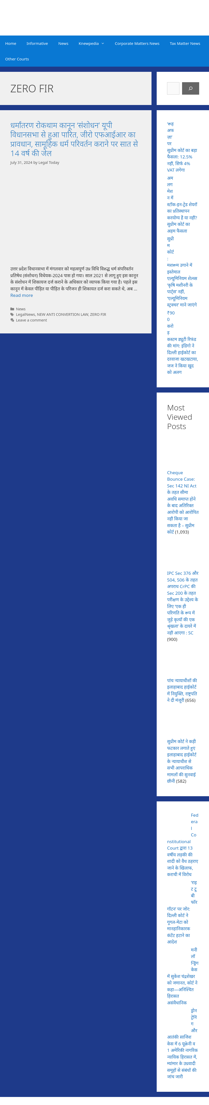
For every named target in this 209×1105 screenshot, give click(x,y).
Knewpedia (94, 43)
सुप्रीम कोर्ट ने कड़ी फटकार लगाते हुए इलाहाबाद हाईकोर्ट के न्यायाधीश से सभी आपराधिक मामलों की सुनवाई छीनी (181, 761)
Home (10, 43)
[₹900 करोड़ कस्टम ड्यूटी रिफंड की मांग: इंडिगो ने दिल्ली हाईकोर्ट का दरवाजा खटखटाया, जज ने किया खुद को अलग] (189, 320)
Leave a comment (31, 320)
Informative (37, 43)
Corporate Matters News (137, 43)
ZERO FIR (98, 314)
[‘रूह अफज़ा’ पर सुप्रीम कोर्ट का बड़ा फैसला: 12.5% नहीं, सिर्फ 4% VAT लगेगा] (189, 131)
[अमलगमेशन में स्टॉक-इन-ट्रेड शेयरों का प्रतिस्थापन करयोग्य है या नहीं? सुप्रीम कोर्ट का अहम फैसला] (189, 185)
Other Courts (17, 58)
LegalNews (25, 314)
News (63, 43)
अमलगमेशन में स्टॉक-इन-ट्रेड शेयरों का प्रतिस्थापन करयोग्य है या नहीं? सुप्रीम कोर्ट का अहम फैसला (182, 204)
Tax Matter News (185, 43)
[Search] (190, 88)
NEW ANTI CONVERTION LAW (62, 314)
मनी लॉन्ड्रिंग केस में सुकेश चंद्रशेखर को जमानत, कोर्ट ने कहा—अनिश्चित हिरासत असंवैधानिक (182, 976)
